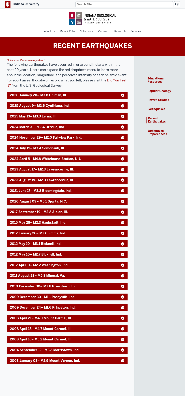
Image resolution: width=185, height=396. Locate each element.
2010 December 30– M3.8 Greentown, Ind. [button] (67, 286)
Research (120, 31)
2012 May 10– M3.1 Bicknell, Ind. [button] (67, 244)
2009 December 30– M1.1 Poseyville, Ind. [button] (67, 297)
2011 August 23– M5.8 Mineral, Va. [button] (67, 275)
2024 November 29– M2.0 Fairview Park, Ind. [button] (67, 137)
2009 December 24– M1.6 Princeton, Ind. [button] (67, 307)
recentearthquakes (32, 60)
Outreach (103, 31)
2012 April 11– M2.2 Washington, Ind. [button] (67, 265)
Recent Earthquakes (157, 120)
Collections (86, 31)
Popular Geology (159, 91)
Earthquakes (156, 109)
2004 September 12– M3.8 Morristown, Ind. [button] (67, 350)
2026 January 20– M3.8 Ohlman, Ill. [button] (67, 95)
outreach (12, 60)
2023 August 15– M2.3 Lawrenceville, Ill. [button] (67, 180)
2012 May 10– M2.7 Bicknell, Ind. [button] (67, 254)
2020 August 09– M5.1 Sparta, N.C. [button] (67, 201)
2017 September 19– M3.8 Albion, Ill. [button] (67, 212)
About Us (49, 31)
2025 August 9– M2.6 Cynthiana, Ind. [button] (67, 106)
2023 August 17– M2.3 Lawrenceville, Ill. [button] (67, 169)
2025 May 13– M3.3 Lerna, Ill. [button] (67, 116)
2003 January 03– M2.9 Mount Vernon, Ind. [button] (67, 361)
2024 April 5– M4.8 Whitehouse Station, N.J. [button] (67, 159)
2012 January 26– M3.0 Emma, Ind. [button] (67, 233)
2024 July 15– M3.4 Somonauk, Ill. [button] (67, 148)
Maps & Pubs (67, 31)
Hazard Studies (158, 100)
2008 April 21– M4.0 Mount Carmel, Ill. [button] (67, 318)
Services (136, 31)
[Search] (124, 4)
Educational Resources (155, 80)
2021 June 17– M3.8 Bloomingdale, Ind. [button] (67, 191)
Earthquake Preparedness (157, 132)
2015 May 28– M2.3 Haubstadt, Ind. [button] (67, 222)
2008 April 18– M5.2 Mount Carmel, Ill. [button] (67, 339)
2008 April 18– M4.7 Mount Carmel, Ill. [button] (67, 329)
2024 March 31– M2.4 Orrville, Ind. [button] (67, 127)
